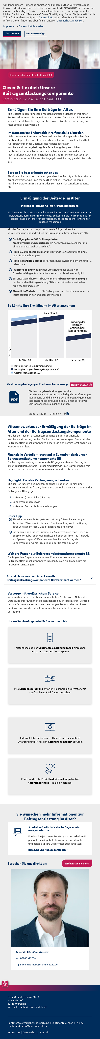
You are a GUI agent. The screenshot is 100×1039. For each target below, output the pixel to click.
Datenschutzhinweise (31, 26)
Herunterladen (79, 384)
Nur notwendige (35, 33)
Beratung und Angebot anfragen (47, 849)
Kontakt (45, 1032)
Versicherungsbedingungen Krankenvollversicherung (37, 384)
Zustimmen (12, 33)
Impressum (9, 26)
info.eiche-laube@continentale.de (39, 964)
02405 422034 (28, 958)
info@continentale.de (35, 1026)
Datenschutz (46, 17)
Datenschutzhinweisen (70, 20)
